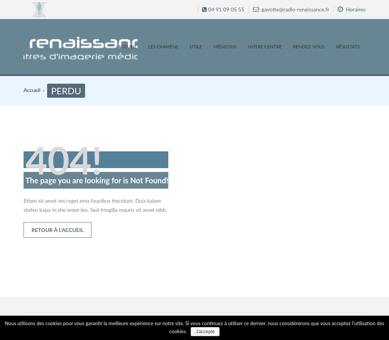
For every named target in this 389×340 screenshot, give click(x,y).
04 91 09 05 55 (223, 9)
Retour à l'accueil (58, 230)
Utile (196, 46)
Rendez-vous (309, 46)
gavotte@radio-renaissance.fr (291, 9)
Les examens (163, 46)
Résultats (348, 46)
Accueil (127, 46)
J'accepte (205, 331)
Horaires (351, 9)
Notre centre (265, 46)
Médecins (225, 46)
